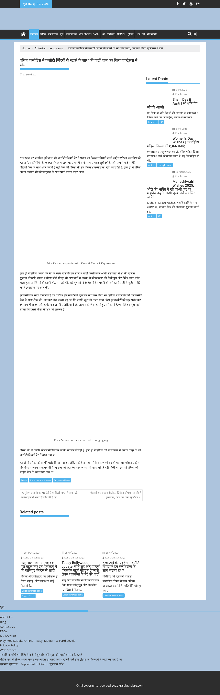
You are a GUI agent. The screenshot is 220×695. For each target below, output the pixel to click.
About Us (6, 617)
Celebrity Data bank (32, 590)
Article (24, 480)
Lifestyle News (165, 165)
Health (140, 34)
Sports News (28, 596)
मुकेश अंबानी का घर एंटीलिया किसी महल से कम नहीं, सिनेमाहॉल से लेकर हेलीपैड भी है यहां (49, 495)
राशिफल (111, 34)
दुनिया (130, 34)
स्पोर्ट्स (43, 34)
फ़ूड (61, 34)
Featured (152, 121)
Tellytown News (62, 480)
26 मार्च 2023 (111, 552)
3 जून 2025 (179, 89)
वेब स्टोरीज (53, 34)
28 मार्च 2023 (70, 552)
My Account (8, 636)
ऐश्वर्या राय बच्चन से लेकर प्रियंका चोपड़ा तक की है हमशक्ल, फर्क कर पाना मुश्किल (115, 495)
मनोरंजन (34, 34)
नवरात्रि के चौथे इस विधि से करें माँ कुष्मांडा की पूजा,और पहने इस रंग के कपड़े (41, 655)
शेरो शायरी (152, 34)
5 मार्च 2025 (179, 128)
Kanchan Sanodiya (32, 557)
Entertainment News (40, 480)
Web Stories (8, 650)
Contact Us (7, 626)
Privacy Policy (9, 645)
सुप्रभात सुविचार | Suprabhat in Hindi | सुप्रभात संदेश (32, 664)
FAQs (3, 631)
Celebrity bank (89, 34)
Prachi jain (179, 94)
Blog (3, 622)
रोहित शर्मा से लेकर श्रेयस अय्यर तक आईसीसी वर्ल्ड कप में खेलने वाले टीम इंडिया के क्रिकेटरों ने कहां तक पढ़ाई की (61, 659)
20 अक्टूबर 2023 (30, 552)
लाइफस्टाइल (71, 34)
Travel (121, 34)
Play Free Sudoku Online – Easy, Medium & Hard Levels (37, 641)
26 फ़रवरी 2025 (181, 172)
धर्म (103, 34)
